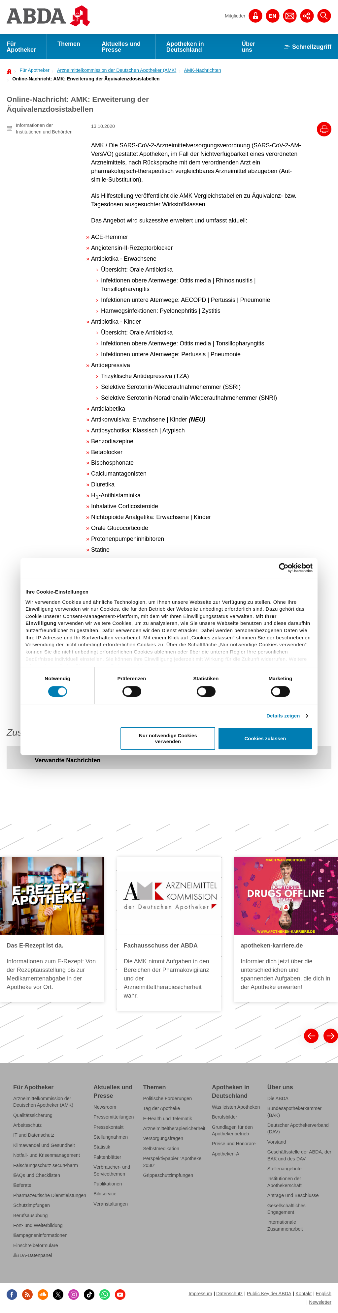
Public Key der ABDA (269, 1293)
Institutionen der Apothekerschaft (284, 1182)
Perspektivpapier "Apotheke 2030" (172, 1162)
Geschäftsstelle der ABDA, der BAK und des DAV (299, 1155)
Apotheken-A (225, 1153)
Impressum (200, 1293)
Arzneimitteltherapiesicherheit (174, 1128)
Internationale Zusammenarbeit (285, 1225)
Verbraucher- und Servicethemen (111, 1170)
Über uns (248, 47)
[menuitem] (32, 70)
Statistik (101, 1147)
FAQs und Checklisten (36, 1175)
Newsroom (104, 1107)
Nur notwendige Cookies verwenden (168, 738)
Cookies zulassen (265, 738)
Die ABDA (277, 1098)
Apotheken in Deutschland (185, 47)
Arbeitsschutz (27, 1125)
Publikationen (107, 1183)
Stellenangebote (284, 1168)
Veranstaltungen (110, 1204)
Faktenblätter (107, 1157)
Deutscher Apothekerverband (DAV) (298, 1128)
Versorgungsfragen (163, 1138)
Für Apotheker (21, 47)
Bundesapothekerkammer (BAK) (294, 1112)
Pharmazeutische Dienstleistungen (49, 1195)
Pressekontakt (108, 1127)
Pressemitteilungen (113, 1117)
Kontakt (303, 1293)
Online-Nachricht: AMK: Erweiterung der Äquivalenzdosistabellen (85, 78)
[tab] (67, 760)
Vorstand (276, 1142)
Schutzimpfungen (31, 1205)
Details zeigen (283, 715)
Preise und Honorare (234, 1143)
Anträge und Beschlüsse (293, 1195)
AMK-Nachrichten (202, 70)
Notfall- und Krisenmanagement (46, 1155)
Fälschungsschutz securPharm (45, 1165)
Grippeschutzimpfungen (168, 1175)
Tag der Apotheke (161, 1108)
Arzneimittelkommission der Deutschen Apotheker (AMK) (117, 70)
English (323, 1293)
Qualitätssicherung (32, 1115)
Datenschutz (229, 1293)
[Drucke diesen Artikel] (324, 129)
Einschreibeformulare (35, 1245)
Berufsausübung (30, 1215)
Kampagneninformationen (40, 1235)
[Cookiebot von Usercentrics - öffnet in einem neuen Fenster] (284, 568)
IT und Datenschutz (33, 1135)
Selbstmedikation (161, 1148)
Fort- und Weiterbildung (38, 1225)
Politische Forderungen (167, 1098)
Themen (68, 44)
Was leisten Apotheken (236, 1107)
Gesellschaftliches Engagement (286, 1209)
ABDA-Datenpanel (32, 1255)
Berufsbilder (224, 1117)
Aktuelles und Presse (121, 47)
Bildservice (104, 1193)
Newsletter (320, 1302)
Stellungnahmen (110, 1137)
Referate (22, 1185)
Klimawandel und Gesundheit (44, 1145)
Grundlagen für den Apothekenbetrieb (232, 1130)
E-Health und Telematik (167, 1118)
